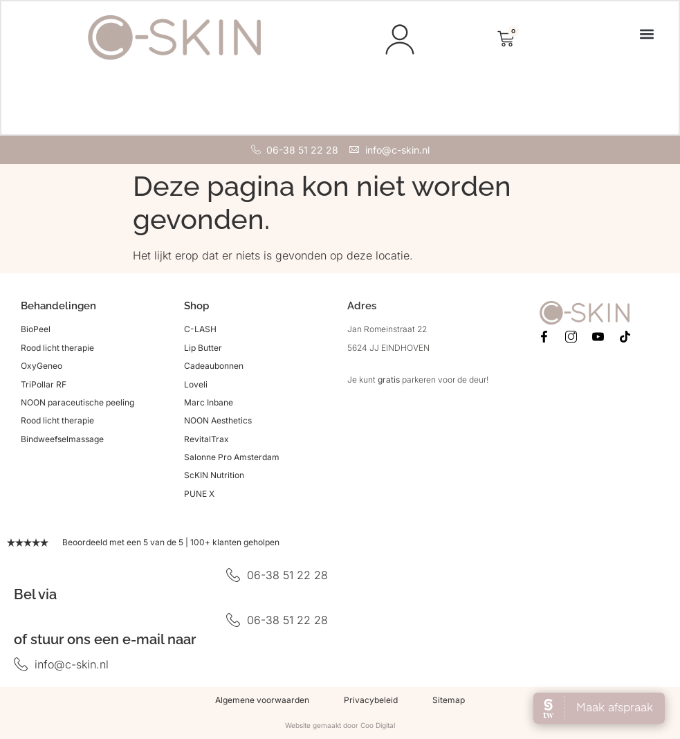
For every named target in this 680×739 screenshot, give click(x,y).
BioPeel (35, 330)
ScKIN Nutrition (214, 477)
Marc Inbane (208, 404)
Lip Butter (203, 349)
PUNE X (199, 495)
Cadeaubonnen (213, 367)
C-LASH (200, 330)
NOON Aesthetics (218, 422)
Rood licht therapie (57, 349)
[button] (645, 34)
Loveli (196, 386)
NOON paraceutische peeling (77, 404)
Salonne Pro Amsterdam (231, 458)
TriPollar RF (43, 386)
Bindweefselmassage (62, 440)
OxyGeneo (41, 367)
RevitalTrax (206, 440)
